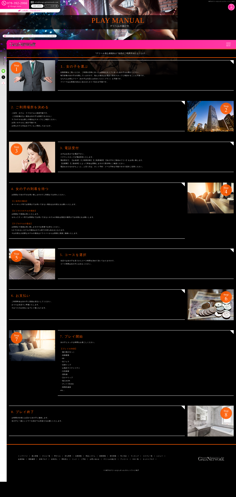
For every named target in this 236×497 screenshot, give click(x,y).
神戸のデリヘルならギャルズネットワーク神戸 (122, 470)
